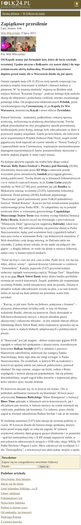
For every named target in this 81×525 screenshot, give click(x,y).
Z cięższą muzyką (11, 521)
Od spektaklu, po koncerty (16, 512)
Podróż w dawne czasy (14, 507)
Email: (6, 466)
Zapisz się (44, 466)
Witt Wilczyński (10, 33)
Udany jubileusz (10, 493)
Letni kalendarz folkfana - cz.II (19, 488)
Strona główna (10, 13)
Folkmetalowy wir (11, 498)
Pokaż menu (76, 4)
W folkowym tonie (34, 13)
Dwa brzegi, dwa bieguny (16, 479)
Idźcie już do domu (12, 483)
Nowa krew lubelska (13, 502)
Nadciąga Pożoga (11, 517)
